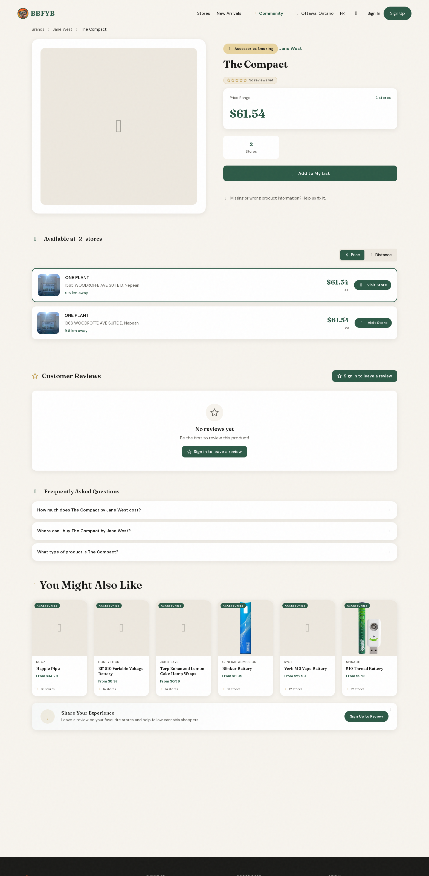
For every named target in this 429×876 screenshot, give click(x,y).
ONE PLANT (77, 277)
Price (352, 254)
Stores (203, 13)
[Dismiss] (391, 709)
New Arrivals (232, 13)
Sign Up (397, 13)
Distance (380, 254)
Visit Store (372, 285)
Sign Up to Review (366, 716)
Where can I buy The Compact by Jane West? (214, 531)
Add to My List (310, 173)
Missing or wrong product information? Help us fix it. (274, 198)
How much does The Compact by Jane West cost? (214, 510)
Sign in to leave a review (364, 376)
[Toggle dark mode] (356, 13)
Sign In (373, 13)
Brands (38, 29)
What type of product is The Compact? (214, 552)
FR (342, 13)
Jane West (63, 29)
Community (270, 13)
